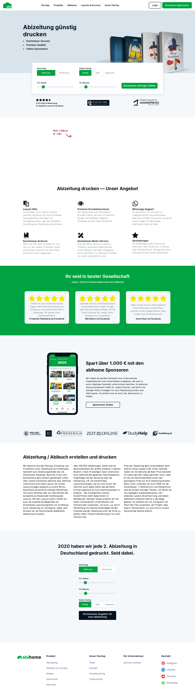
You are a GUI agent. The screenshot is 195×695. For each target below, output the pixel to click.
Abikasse (72, 5)
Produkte (58, 5)
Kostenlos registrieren (177, 5)
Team (92, 662)
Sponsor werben (132, 662)
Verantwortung (97, 673)
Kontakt (93, 668)
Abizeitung (52, 662)
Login (155, 5)
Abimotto (51, 684)
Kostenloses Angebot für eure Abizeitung (97, 615)
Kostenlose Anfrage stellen (139, 85)
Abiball (49, 673)
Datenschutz (96, 679)
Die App (45, 5)
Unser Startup (112, 5)
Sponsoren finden (103, 404)
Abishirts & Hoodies (57, 668)
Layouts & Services (91, 5)
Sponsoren (52, 679)
